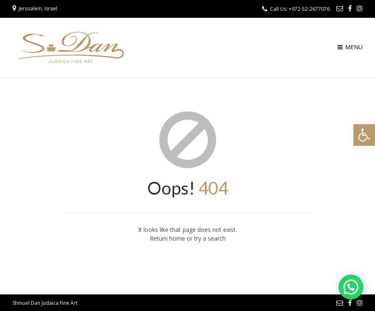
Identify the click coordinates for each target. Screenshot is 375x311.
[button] (364, 135)
